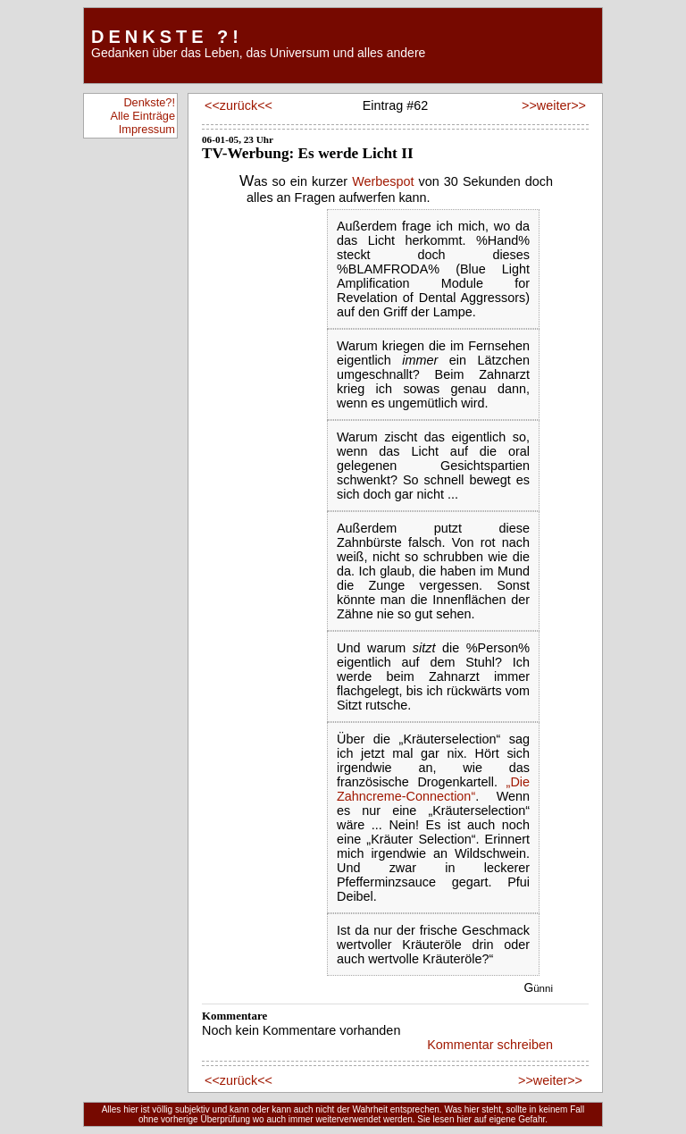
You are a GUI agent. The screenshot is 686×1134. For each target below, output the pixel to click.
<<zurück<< (238, 105)
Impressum (147, 129)
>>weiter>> (552, 105)
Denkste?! (149, 102)
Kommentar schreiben (490, 1044)
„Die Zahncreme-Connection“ (433, 789)
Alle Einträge (142, 115)
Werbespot (383, 181)
